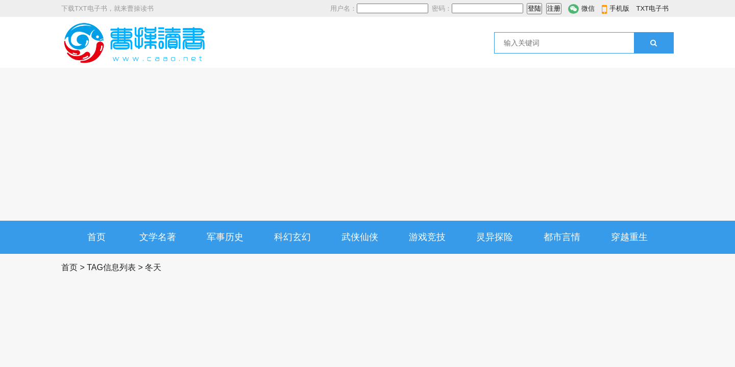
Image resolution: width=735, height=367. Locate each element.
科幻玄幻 (292, 237)
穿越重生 (629, 237)
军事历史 (225, 237)
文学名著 (157, 237)
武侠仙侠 (359, 237)
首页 (96, 237)
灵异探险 (494, 237)
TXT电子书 (652, 8)
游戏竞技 (427, 237)
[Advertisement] (367, 144)
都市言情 (562, 237)
